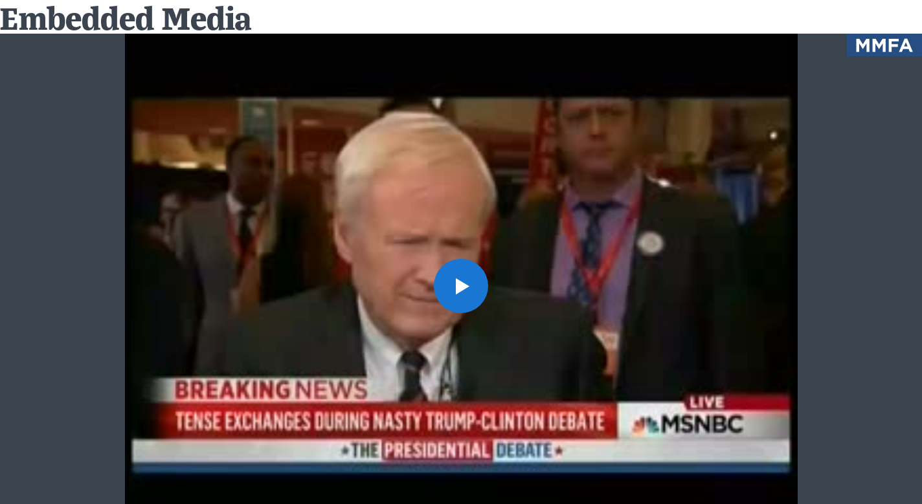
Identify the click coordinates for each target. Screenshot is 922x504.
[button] (461, 286)
